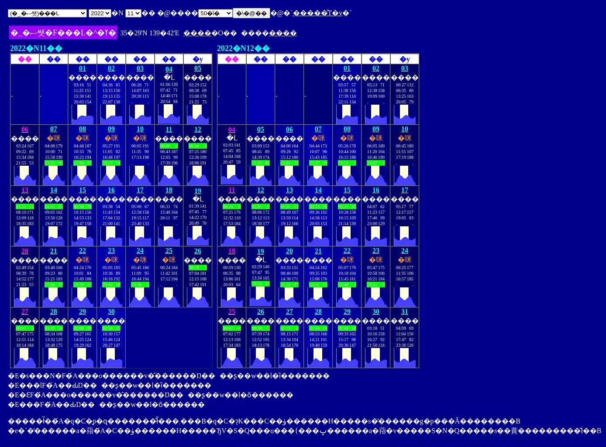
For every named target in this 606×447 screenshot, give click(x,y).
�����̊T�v (318, 13)
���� (197, 33)
